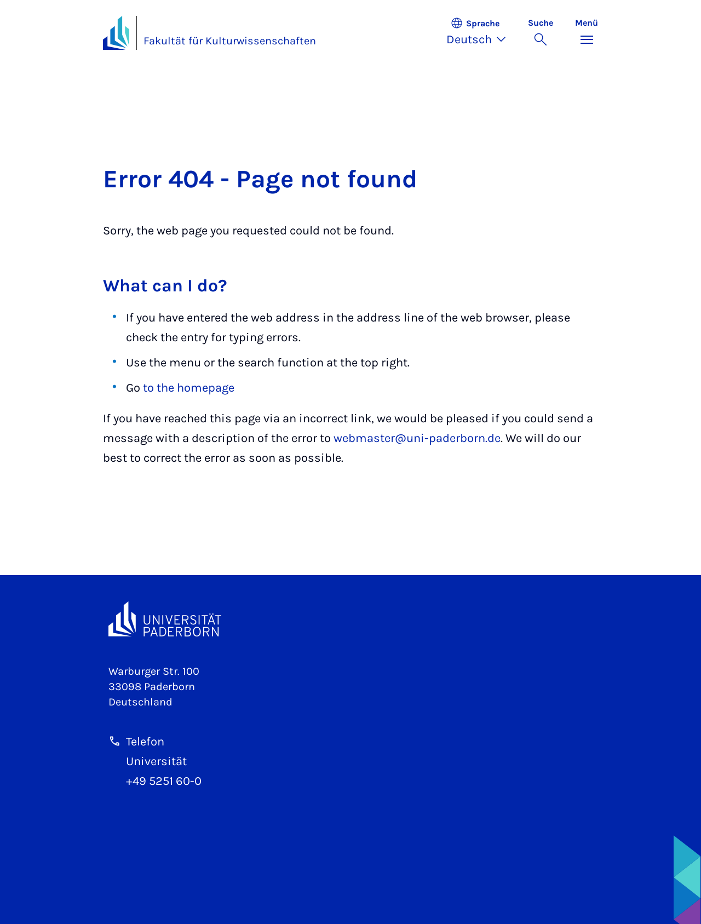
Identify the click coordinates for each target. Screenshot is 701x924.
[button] (481, 32)
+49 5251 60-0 (164, 781)
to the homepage (188, 388)
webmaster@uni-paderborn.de (417, 438)
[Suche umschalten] (540, 33)
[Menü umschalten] (586, 33)
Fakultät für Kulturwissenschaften (229, 41)
